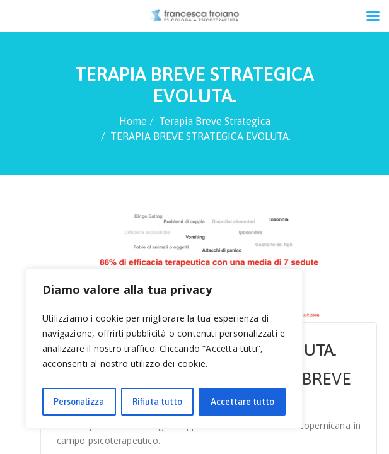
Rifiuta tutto (157, 402)
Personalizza (79, 402)
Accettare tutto (242, 402)
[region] (164, 349)
